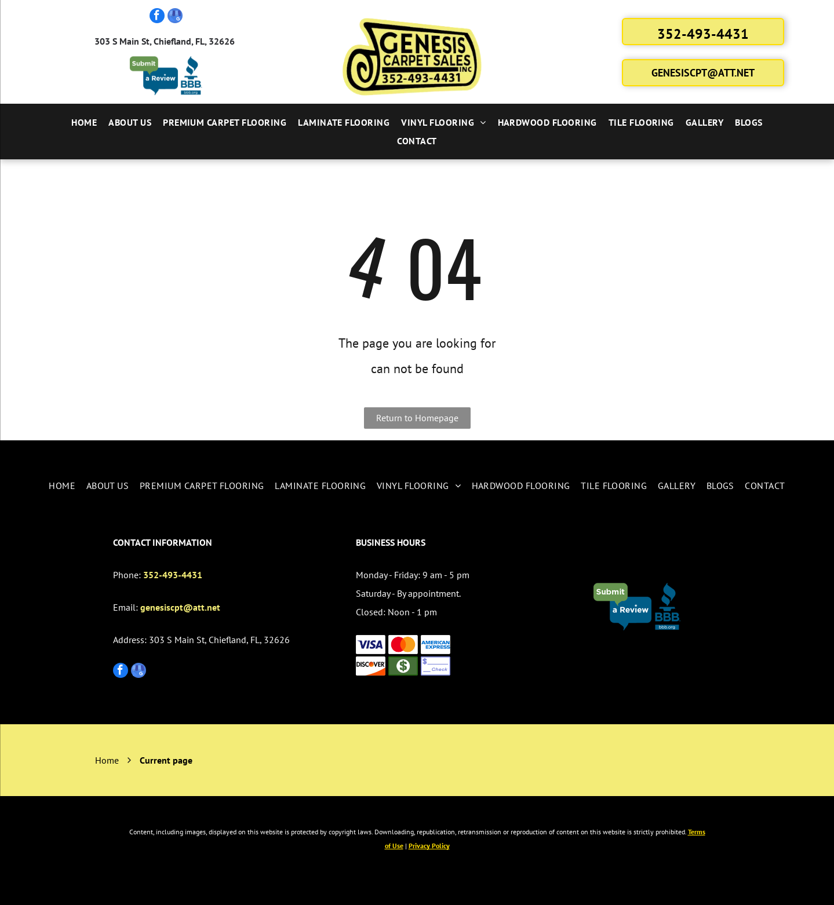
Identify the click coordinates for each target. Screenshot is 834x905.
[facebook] (157, 17)
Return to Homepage (417, 418)
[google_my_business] (175, 17)
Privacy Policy (429, 845)
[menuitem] (84, 122)
